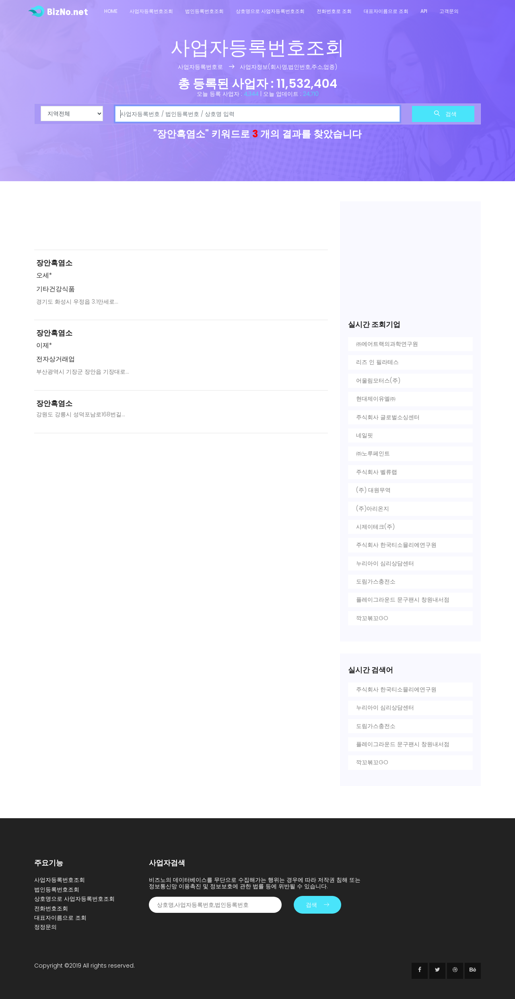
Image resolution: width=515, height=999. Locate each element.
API (423, 11)
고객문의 (449, 11)
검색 (445, 114)
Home (110, 11)
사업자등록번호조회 (151, 11)
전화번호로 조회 (334, 11)
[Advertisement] (181, 222)
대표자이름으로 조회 (386, 11)
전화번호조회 (51, 908)
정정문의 (45, 927)
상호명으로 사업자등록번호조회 (270, 11)
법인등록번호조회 (204, 11)
